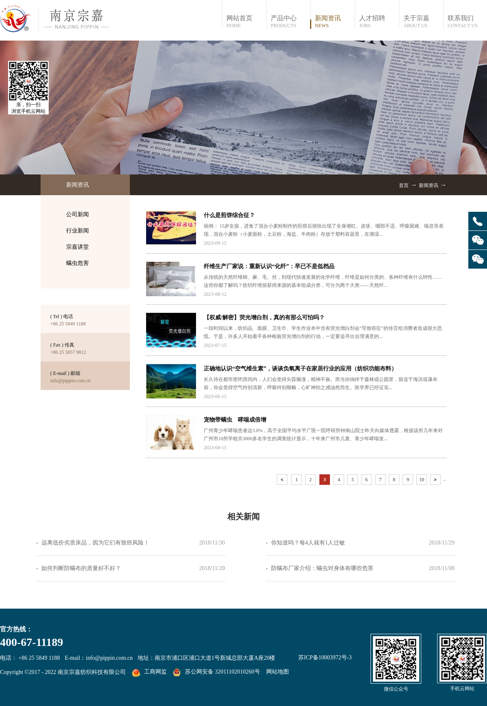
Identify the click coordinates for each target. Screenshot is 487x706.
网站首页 (246, 22)
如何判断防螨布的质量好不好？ (81, 568)
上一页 (283, 481)
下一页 (436, 481)
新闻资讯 (428, 185)
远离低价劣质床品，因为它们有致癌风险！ (95, 543)
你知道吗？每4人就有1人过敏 (308, 543)
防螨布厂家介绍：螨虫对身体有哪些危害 (322, 568)
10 (421, 479)
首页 (404, 185)
